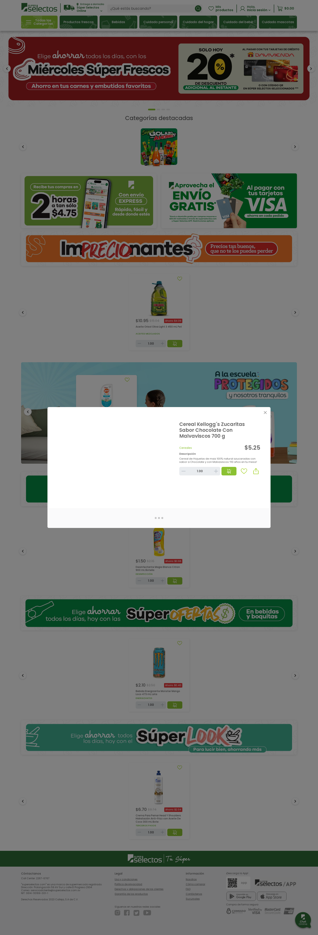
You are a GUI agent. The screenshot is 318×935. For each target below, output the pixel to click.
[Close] (265, 412)
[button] (255, 471)
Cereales (185, 448)
